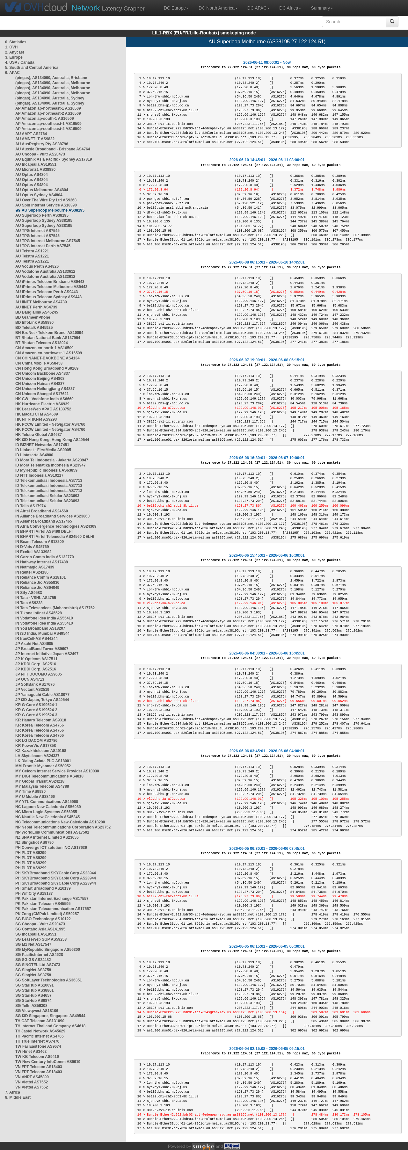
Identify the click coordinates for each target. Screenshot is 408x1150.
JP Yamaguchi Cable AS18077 (42, 694)
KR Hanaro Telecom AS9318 (40, 720)
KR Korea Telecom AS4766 (39, 725)
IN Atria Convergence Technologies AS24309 (55, 526)
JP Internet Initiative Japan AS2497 (46, 654)
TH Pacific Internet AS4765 (39, 1036)
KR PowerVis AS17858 (35, 745)
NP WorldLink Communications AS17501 (52, 832)
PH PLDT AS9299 (31, 852)
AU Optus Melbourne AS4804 (41, 190)
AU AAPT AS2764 (31, 134)
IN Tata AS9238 (28, 603)
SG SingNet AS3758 (33, 970)
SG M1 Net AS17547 (33, 944)
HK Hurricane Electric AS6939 (42, 404)
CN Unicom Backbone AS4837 (42, 373)
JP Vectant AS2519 (32, 689)
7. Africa (12, 1092)
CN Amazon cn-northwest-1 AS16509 (48, 353)
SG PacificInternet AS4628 (39, 954)
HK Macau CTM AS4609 (36, 414)
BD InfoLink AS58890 (34, 322)
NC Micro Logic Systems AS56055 (46, 812)
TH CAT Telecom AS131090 (39, 1021)
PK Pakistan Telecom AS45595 (42, 903)
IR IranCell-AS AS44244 (36, 638)
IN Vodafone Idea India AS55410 (44, 618)
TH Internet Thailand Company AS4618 (50, 1026)
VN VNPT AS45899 (32, 1077)
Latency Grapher (108, 8)
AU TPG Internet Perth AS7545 (42, 246)
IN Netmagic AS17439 (34, 567)
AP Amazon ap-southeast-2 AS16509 (48, 129)
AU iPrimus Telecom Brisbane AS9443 (49, 281)
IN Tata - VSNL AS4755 (35, 598)
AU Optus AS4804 (31, 174)
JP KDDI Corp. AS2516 (35, 664)
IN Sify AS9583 (28, 592)
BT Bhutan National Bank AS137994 (47, 338)
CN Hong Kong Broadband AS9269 (46, 368)
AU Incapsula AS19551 (35, 164)
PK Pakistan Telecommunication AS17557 (53, 909)
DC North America (218, 8)
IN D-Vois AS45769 (32, 547)
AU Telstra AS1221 (32, 251)
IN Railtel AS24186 (31, 572)
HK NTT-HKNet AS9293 (36, 419)
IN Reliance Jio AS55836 (37, 582)
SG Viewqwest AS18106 (36, 1011)
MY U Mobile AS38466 (35, 796)
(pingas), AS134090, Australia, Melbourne (52, 83)
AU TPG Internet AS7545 (37, 230)
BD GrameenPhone (32, 317)
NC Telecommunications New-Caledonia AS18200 (60, 822)
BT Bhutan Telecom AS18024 (41, 343)
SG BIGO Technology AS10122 (43, 919)
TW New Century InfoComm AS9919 (47, 1062)
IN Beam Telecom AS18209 (39, 541)
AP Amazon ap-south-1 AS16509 (44, 118)
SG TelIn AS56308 (31, 1005)
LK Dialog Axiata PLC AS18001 (43, 761)
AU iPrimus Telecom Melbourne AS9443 (51, 287)
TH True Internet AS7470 (37, 1041)
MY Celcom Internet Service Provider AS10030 (57, 771)
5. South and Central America (31, 67)
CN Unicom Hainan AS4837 (39, 383)
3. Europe (14, 57)
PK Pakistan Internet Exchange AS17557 (52, 898)
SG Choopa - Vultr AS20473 (40, 924)
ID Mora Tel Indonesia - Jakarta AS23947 (51, 460)
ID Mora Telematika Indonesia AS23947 (50, 465)
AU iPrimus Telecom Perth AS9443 (46, 292)
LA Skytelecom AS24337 (37, 756)
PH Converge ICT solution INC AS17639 (51, 847)
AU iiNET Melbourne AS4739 (41, 302)
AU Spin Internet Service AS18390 (46, 205)
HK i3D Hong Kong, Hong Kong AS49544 (52, 440)
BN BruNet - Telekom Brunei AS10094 (49, 332)
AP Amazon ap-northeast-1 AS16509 (48, 108)
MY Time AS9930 (30, 791)
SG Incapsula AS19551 (35, 934)
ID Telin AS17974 (30, 506)
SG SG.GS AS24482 (33, 960)
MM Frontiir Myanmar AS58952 (43, 766)
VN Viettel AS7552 (31, 1082)
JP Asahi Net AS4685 (34, 643)
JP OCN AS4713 (29, 679)
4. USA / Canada (19, 62)
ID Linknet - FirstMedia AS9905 (43, 450)
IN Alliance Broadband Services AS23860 (52, 516)
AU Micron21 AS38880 (35, 169)
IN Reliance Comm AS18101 (40, 577)
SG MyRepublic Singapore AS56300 (47, 949)
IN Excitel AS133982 (33, 552)
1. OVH (11, 47)
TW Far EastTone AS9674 (38, 1046)
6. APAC (12, 72)
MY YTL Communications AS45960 (46, 801)
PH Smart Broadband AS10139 (43, 888)
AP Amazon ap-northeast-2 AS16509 (48, 113)
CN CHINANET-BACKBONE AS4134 (47, 358)
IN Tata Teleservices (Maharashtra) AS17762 (55, 608)
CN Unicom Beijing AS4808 (39, 378)
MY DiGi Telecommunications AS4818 (49, 776)
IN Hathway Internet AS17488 (41, 562)
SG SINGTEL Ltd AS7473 (37, 965)
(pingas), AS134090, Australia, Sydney (49, 98)
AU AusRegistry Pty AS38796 (41, 144)
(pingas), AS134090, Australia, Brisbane (51, 78)
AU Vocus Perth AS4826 (37, 266)
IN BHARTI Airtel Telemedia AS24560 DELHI (54, 536)
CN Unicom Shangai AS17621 (42, 394)
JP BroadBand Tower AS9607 (42, 649)
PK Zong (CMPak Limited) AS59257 (47, 914)
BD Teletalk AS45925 (34, 327)
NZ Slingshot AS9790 (34, 842)
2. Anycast (14, 52)
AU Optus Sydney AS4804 (38, 195)
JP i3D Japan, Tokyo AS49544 (42, 700)
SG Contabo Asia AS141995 (40, 929)
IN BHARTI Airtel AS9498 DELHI (44, 531)
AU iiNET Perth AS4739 (36, 307)
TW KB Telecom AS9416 (37, 1056)
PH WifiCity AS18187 (34, 893)
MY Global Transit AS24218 (39, 781)
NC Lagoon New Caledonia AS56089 (48, 807)
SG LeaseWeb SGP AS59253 (41, 939)
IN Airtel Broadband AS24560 (41, 511)
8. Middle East (18, 1097)
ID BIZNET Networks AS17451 (42, 445)
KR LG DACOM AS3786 (36, 740)
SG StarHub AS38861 (34, 990)
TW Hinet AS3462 (31, 1051)
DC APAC (258, 8)
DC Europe (176, 8)
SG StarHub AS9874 (33, 1000)
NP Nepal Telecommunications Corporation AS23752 (63, 827)
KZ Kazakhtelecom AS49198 (40, 751)
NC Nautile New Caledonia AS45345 (47, 817)
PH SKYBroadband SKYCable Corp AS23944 (55, 873)
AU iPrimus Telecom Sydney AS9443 (48, 297)
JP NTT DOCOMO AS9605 (38, 674)
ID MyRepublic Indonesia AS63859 (46, 470)
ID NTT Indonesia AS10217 (39, 475)
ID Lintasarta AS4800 (34, 455)
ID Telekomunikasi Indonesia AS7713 (48, 480)
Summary (322, 8)
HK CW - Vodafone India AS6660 (44, 399)
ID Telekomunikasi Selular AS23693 (47, 496)
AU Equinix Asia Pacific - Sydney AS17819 (53, 159)
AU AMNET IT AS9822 (35, 139)
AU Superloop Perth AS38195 (42, 215)
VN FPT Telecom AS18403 (38, 1067)
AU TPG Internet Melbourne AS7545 (47, 241)
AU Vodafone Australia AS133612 (45, 271)
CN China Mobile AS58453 (38, 363)
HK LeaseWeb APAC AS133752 (43, 409)
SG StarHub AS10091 (34, 985)
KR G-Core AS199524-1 (36, 705)
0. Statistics (15, 42)
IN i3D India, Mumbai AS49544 (42, 633)
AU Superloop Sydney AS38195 (43, 220)
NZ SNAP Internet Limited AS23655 (47, 837)
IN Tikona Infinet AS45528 (38, 613)
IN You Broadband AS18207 (40, 628)
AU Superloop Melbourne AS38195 (53, 210)
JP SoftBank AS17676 (35, 684)
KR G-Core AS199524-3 (36, 715)
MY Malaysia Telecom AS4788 (42, 786)
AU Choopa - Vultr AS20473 (40, 154)
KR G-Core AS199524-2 (36, 710)
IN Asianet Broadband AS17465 (43, 521)
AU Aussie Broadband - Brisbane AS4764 (52, 149)
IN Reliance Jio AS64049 (37, 587)
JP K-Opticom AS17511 (36, 659)
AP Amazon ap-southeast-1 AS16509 (48, 123)
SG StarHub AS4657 (33, 995)
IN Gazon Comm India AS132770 (44, 557)
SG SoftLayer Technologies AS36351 (48, 980)
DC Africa (290, 8)
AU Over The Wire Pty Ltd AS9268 (45, 200)
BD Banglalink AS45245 (36, 312)
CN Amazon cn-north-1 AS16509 (44, 348)
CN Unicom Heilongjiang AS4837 (45, 389)
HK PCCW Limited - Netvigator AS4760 (50, 424)
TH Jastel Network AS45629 (40, 1031)
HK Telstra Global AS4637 (38, 434)
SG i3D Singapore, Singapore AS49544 (50, 1016)
